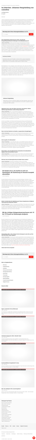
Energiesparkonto (25, 46)
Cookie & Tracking (19, 433)
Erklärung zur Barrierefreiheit (28, 433)
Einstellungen (14, 433)
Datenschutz (8, 433)
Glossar (17, 426)
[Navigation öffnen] (33, 2)
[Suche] (32, 1)
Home (2, 5)
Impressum (3, 433)
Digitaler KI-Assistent (24, 426)
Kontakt (3, 426)
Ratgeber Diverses (10, 5)
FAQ (10, 426)
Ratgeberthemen (5, 5)
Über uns (7, 426)
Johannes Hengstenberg (16, 5)
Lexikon (14, 426)
